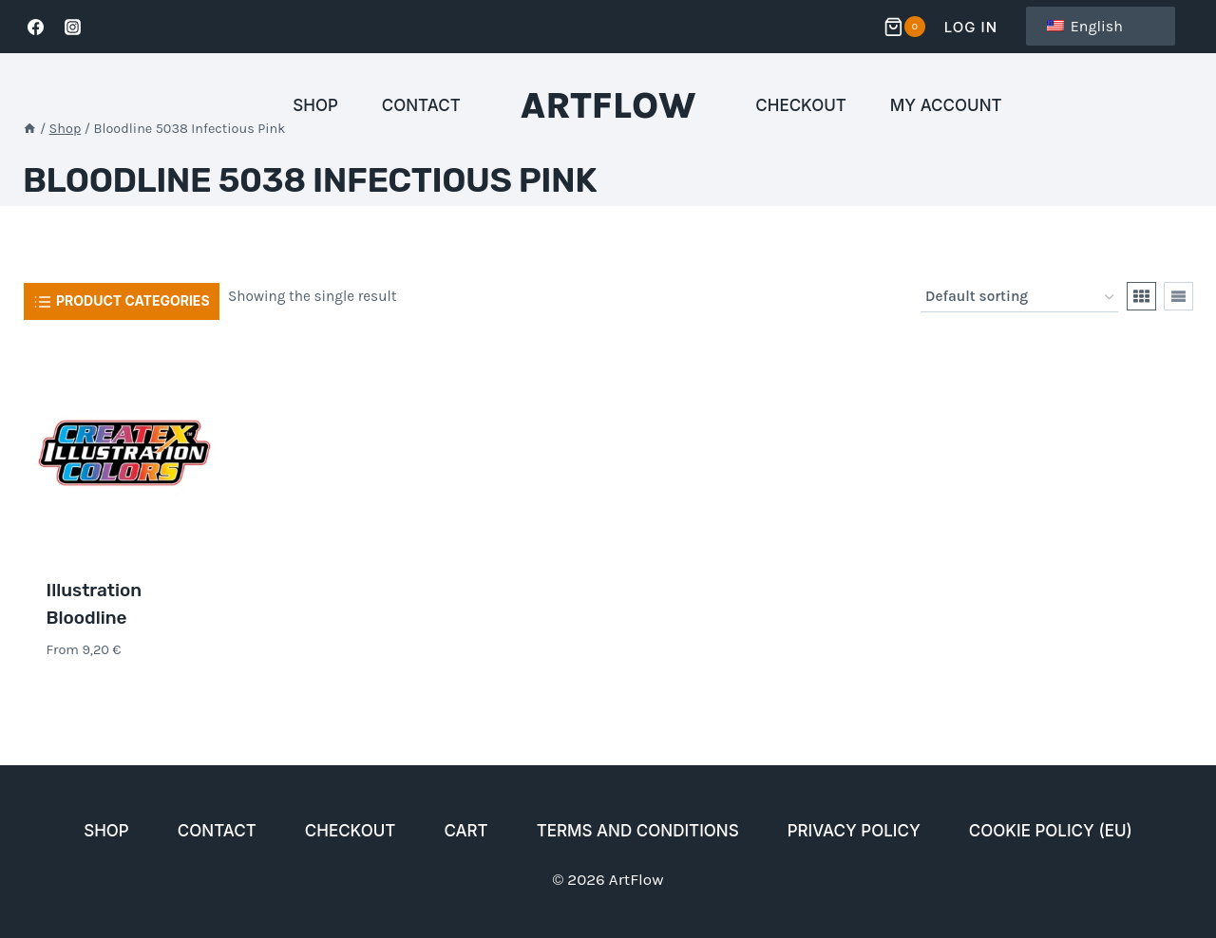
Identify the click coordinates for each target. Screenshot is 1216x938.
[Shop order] (1019, 297)
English (1085, 26)
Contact (421, 105)
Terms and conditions (638, 830)
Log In (971, 27)
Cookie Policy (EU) (1050, 830)
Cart (465, 830)
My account (946, 105)
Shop (315, 105)
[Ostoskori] (907, 26)
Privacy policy (854, 830)
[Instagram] (72, 26)
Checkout (800, 105)
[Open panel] (121, 301)
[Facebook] (35, 26)
